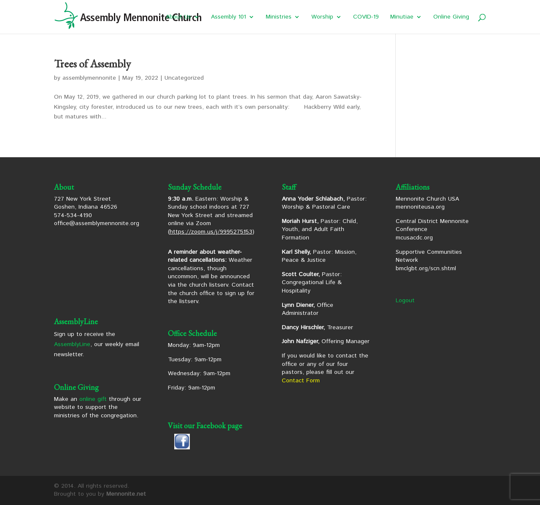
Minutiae (401, 17)
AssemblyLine (72, 344)
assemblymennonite (89, 78)
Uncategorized (184, 78)
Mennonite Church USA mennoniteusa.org (427, 203)
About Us (178, 17)
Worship (322, 17)
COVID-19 (366, 17)
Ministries (279, 17)
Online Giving (451, 17)
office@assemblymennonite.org (96, 223)
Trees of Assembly (92, 63)
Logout (405, 300)
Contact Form (301, 380)
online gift (93, 399)
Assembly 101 (228, 17)
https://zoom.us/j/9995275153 (211, 232)
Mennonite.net (126, 494)
